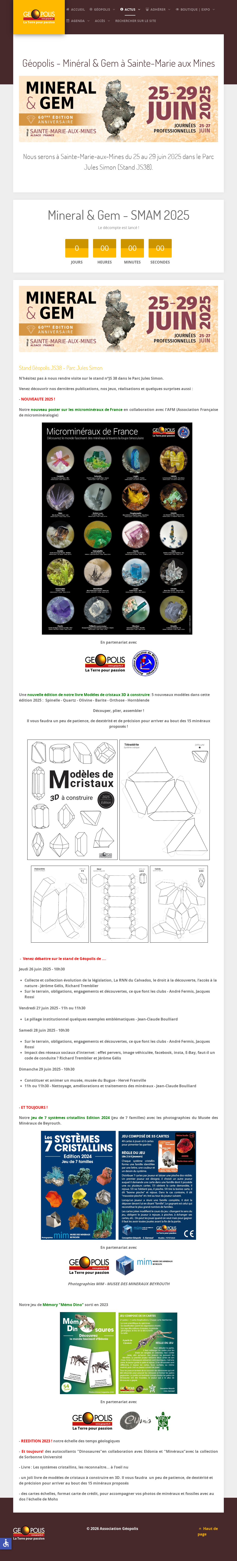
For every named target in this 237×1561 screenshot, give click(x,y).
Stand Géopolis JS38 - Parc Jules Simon (61, 367)
